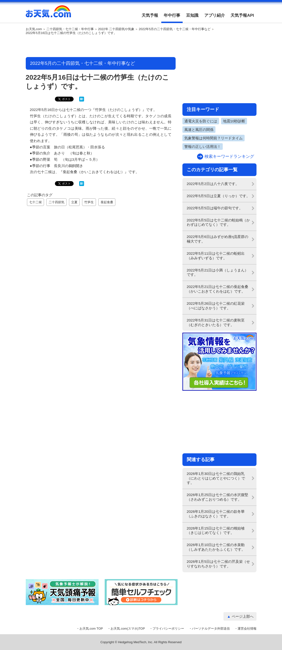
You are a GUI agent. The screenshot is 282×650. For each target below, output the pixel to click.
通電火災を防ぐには (200, 121)
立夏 (74, 202)
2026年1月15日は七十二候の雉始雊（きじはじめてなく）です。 (216, 530)
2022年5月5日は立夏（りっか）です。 (218, 196)
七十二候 (35, 202)
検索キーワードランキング (229, 156)
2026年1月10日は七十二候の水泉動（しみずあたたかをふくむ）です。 (216, 547)
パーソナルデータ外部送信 (211, 628)
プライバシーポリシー (168, 628)
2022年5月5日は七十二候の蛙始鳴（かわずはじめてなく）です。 (218, 222)
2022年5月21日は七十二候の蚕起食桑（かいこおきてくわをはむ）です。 (217, 289)
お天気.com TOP (91, 628)
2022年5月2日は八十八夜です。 (213, 184)
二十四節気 (56, 202)
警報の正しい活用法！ (202, 146)
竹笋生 (89, 202)
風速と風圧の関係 (199, 129)
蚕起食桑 (107, 202)
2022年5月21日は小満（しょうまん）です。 (217, 272)
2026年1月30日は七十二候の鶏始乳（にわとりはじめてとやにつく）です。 (216, 478)
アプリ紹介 (214, 15)
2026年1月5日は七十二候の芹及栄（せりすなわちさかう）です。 (218, 563)
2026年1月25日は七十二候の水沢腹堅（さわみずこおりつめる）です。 (217, 497)
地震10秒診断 (234, 121)
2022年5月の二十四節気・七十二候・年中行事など (175, 29)
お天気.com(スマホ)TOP (128, 628)
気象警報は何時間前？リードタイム (213, 138)
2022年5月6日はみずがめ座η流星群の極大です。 (217, 239)
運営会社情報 (247, 628)
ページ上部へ (243, 616)
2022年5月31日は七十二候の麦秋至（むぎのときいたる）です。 (216, 322)
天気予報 (150, 15)
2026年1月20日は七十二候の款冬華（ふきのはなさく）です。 (216, 513)
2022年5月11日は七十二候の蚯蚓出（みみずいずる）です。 (216, 255)
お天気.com (48, 14)
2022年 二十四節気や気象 (116, 29)
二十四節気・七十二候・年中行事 (70, 29)
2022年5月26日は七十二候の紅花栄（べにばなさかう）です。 (216, 305)
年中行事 (172, 15)
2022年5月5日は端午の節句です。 (215, 208)
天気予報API (242, 15)
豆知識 (192, 15)
